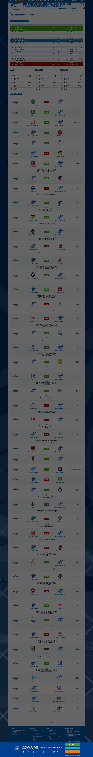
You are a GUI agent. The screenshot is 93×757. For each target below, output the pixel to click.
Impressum (78, 755)
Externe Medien (56, 751)
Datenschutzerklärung (73, 755)
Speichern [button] (72, 748)
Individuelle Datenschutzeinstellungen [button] (72, 754)
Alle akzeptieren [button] (72, 744)
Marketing (45, 751)
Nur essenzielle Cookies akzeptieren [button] (72, 752)
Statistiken (36, 751)
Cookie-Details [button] (67, 755)
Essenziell (26, 751)
